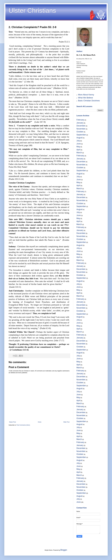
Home (39, 422)
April (78, 150)
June (78, 144)
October (79, 132)
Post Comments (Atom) (23, 425)
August (79, 138)
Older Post (66, 422)
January (79, 123)
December (80, 126)
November (80, 129)
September (81, 135)
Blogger (63, 550)
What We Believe (85, 98)
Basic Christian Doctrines (89, 101)
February (80, 120)
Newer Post (12, 422)
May (78, 147)
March (79, 152)
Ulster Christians (32, 10)
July (78, 141)
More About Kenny (86, 95)
